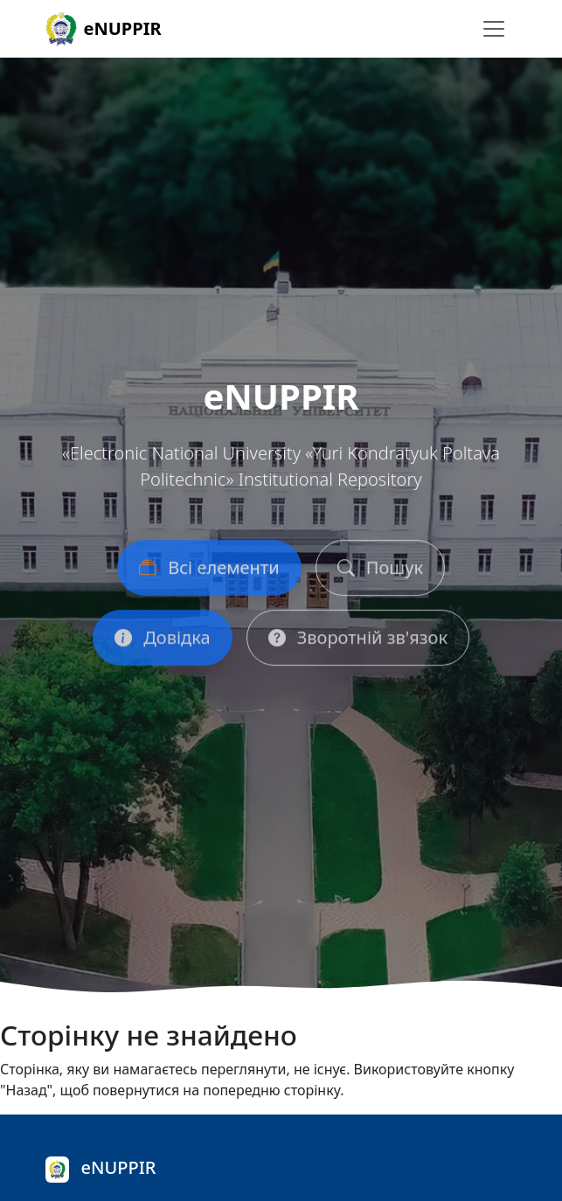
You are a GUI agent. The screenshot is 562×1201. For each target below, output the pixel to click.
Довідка (162, 641)
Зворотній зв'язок (358, 641)
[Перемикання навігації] (493, 28)
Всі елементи (209, 571)
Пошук (380, 571)
